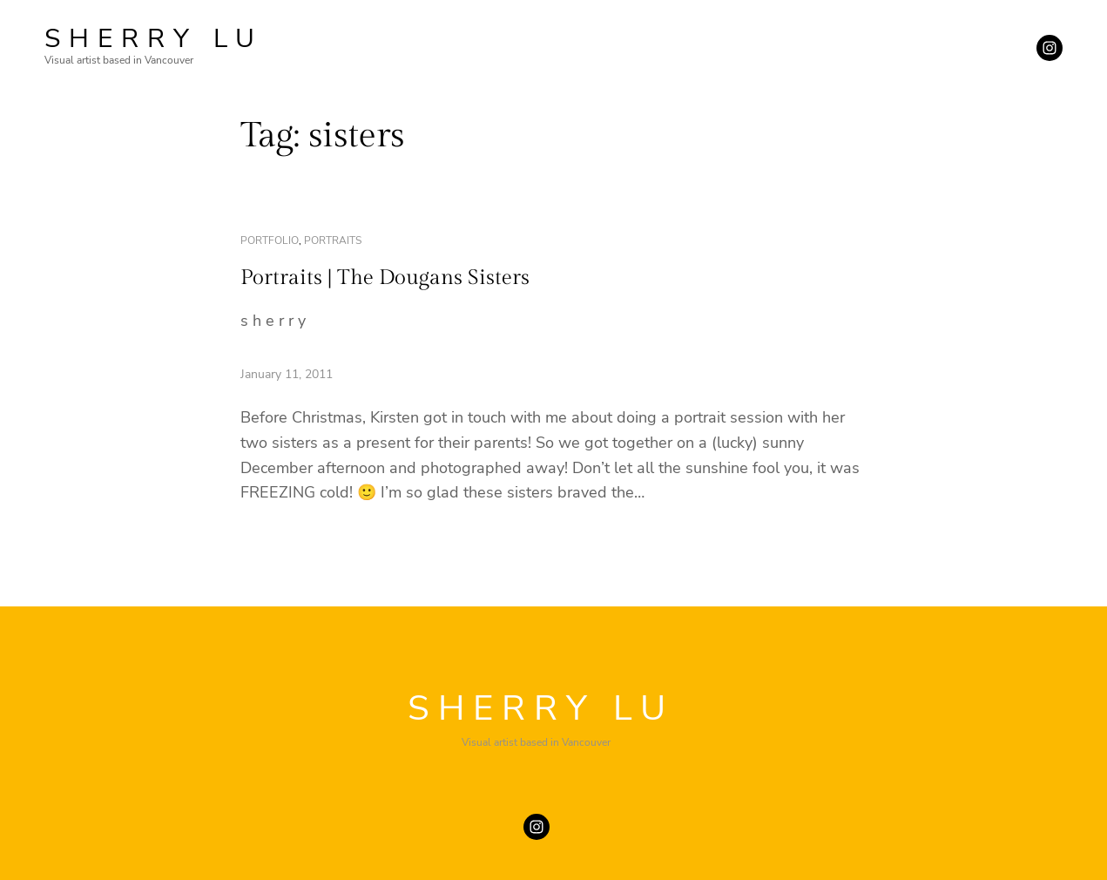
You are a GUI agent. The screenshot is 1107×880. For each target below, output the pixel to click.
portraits (332, 240)
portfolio (269, 240)
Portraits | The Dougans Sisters (385, 278)
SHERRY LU (153, 39)
